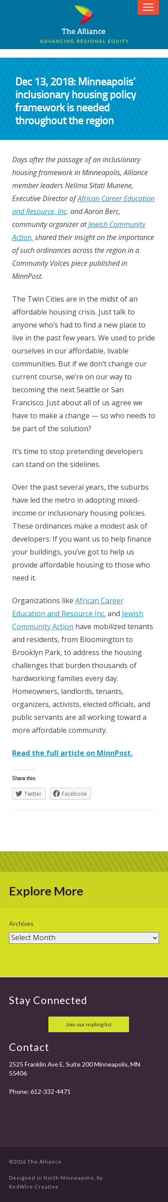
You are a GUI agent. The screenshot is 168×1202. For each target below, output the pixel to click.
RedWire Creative (34, 1186)
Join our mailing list (89, 1024)
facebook (17, 1024)
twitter (37, 1024)
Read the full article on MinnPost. (72, 753)
